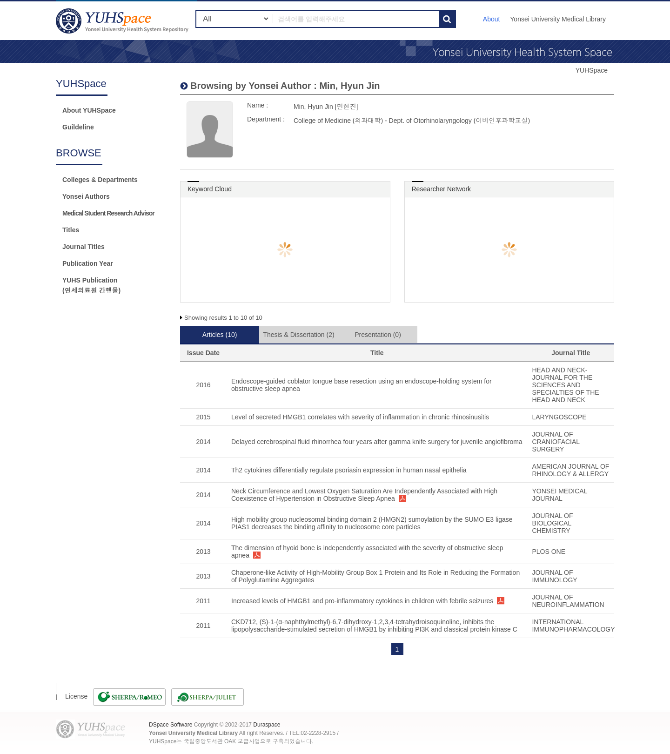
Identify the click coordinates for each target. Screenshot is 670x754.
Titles (70, 230)
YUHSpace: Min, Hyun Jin (123, 20)
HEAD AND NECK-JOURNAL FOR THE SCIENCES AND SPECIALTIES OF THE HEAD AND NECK (565, 385)
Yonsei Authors (86, 196)
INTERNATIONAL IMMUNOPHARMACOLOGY (573, 625)
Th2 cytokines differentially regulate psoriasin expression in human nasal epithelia (349, 470)
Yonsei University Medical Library (558, 19)
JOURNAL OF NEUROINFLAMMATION (568, 600)
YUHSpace (592, 70)
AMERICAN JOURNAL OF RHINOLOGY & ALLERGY (570, 470)
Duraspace (266, 724)
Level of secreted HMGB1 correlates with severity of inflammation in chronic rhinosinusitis (360, 417)
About (491, 19)
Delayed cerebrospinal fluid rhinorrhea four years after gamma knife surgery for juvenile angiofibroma (377, 441)
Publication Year (87, 263)
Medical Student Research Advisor (108, 213)
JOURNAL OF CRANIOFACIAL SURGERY (555, 442)
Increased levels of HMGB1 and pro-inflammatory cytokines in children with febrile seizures (362, 601)
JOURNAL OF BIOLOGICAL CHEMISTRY (552, 523)
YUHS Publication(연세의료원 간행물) (91, 285)
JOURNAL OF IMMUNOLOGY (554, 576)
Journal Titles (83, 246)
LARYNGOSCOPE (559, 417)
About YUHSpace (89, 110)
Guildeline (78, 127)
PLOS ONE (548, 551)
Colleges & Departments (100, 179)
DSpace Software (170, 724)
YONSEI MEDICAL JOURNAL (559, 494)
